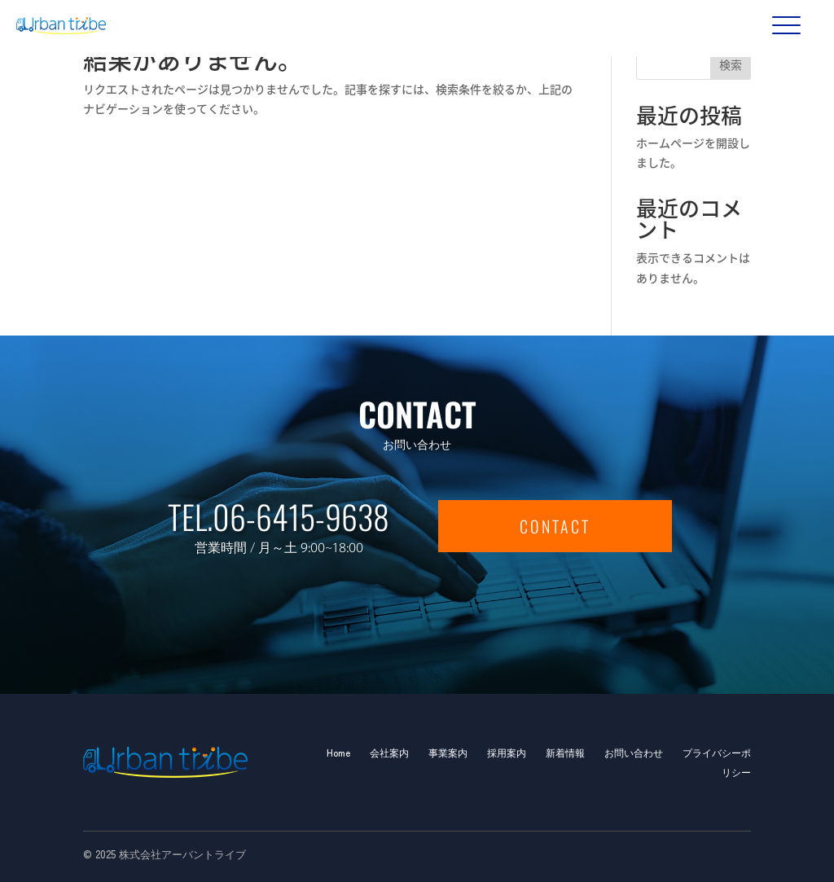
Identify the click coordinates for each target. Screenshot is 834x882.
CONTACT (555, 526)
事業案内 (447, 752)
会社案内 (389, 752)
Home (338, 752)
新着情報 (565, 752)
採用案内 (506, 752)
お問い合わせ (633, 752)
